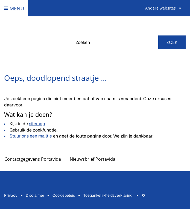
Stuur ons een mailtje (31, 136)
